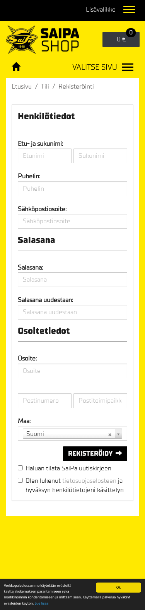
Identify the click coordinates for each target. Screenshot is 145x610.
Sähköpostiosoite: (42, 209)
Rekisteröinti (76, 86)
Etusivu (22, 86)
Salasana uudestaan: (45, 300)
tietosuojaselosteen (89, 481)
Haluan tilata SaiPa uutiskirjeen (68, 468)
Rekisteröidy (95, 453)
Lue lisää (41, 603)
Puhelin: (29, 176)
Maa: (24, 421)
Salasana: (30, 267)
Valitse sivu (94, 67)
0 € (126, 37)
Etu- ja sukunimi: (40, 144)
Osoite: (27, 358)
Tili (45, 86)
